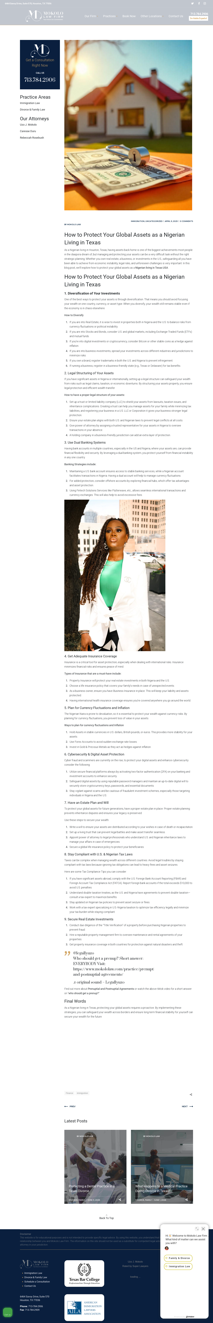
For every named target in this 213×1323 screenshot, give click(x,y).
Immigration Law (30, 103)
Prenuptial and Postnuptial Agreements (111, 988)
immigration (82, 1093)
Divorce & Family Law (32, 109)
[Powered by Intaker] (187, 1317)
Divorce (73, 1200)
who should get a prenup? (83, 993)
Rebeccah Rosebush (32, 137)
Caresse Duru (28, 131)
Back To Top (106, 1218)
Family (82, 1200)
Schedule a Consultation (37, 1281)
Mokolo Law (74, 224)
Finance (69, 1093)
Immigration (138, 221)
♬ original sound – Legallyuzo (99, 982)
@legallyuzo (83, 953)
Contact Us (30, 1286)
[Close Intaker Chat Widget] (203, 1228)
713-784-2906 (35, 1306)
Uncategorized (154, 221)
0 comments (186, 221)
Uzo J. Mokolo (28, 124)
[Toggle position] (197, 1228)
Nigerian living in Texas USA (151, 267)
